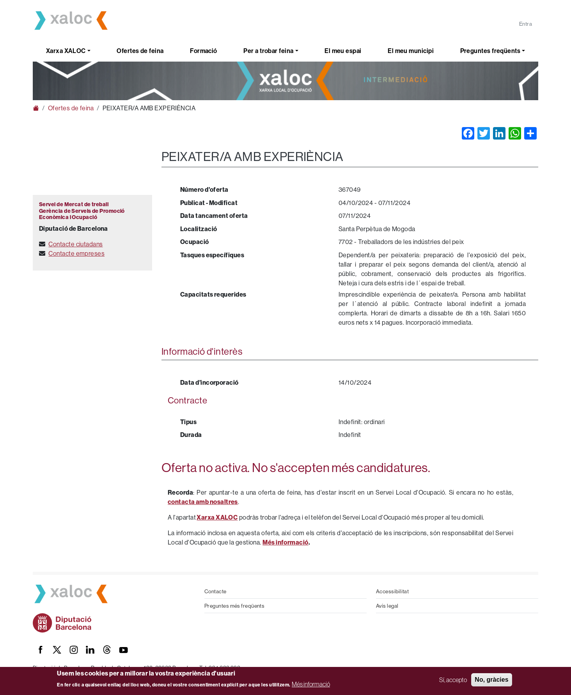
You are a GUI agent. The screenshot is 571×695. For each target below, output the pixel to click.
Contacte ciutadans (75, 244)
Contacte (215, 591)
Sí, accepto (453, 680)
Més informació (311, 684)
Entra (525, 23)
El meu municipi (411, 51)
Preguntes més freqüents (234, 605)
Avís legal (387, 605)
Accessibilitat (392, 591)
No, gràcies (491, 679)
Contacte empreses (76, 253)
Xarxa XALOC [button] (66, 51)
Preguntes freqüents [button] (490, 51)
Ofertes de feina (140, 51)
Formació (203, 51)
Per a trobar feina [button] (268, 51)
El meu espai (343, 51)
